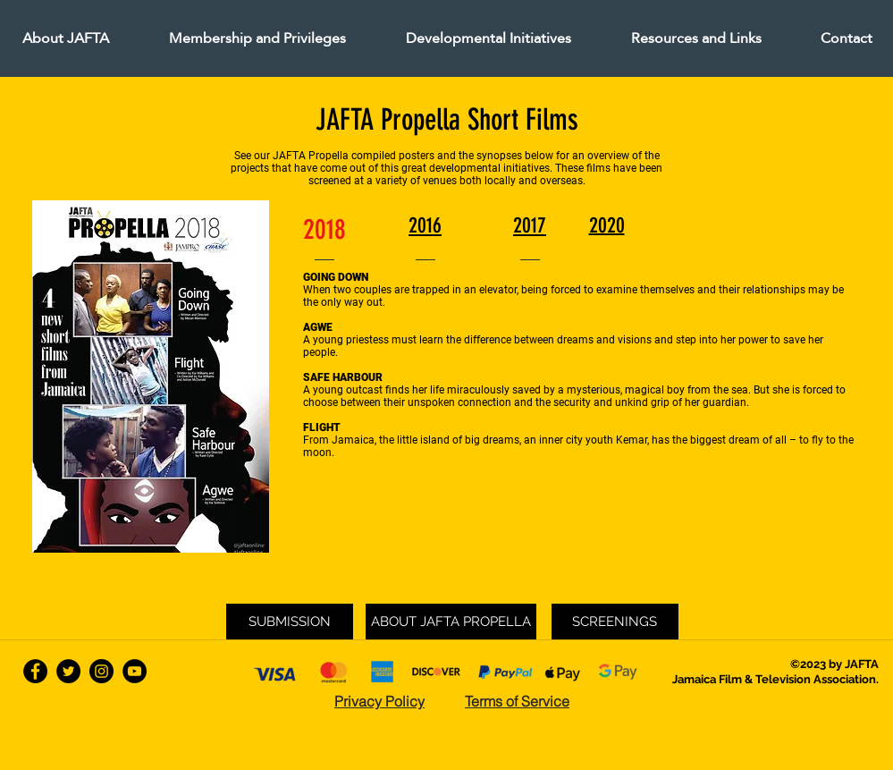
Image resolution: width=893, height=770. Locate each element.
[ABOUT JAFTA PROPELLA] (451, 621)
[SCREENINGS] (615, 621)
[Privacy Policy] (379, 701)
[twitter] (68, 671)
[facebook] (35, 671)
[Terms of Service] (517, 701)
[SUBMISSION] (289, 621)
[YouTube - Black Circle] (134, 671)
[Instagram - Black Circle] (101, 671)
